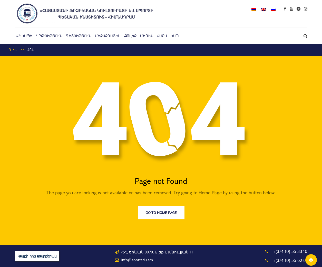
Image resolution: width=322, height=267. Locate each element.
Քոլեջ (130, 35)
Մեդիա (146, 35)
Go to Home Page (161, 212)
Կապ (175, 35)
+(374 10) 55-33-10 (290, 251)
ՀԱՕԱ (162, 35)
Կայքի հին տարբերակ (36, 256)
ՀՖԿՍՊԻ (24, 35)
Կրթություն (49, 35)
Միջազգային (108, 35)
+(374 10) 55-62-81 (290, 260)
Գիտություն (78, 35)
